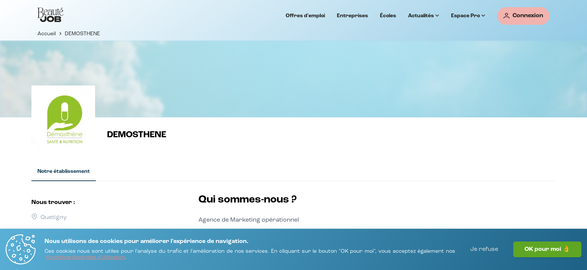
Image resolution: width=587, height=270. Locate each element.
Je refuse (484, 249)
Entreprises (352, 15)
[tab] (63, 172)
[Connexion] (523, 16)
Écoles (388, 15)
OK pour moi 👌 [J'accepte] (547, 249)
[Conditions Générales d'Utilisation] (85, 258)
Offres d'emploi (305, 15)
